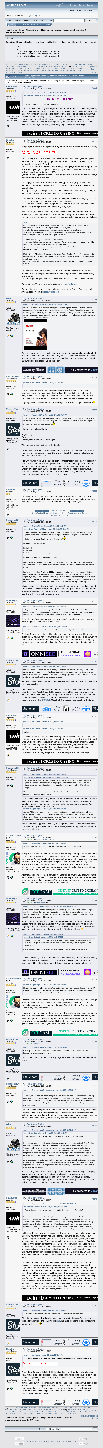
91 (31, 66)
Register (40, 24)
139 (38, 70)
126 (70, 68)
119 (45, 68)
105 (73, 66)
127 (74, 68)
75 (71, 64)
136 (27, 70)
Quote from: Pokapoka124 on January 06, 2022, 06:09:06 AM (44, 415)
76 (73, 64)
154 (13, 72)
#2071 (94, 769)
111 (17, 68)
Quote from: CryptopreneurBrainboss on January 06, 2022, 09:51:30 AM (49, 906)
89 (26, 66)
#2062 (94, 141)
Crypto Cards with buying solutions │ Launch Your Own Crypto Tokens (59, 513)
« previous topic (92, 65)
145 (60, 70)
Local (21, 30)
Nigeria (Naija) (32, 30)
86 (18, 66)
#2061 (94, 88)
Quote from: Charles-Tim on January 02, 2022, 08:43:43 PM (44, 93)
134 (20, 70)
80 (84, 64)
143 (52, 70)
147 (67, 70)
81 (6, 66)
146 (63, 70)
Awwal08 (10, 490)
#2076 (94, 1085)
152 (6, 72)
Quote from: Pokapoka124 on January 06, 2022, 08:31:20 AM (44, 627)
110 (13, 68)
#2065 (94, 410)
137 (31, 70)
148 (70, 70)
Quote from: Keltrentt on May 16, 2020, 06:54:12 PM (43, 937)
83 (11, 66)
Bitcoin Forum (11, 30)
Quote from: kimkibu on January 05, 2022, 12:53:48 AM (42, 722)
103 (65, 66)
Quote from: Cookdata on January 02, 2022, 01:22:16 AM (45, 96)
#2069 (94, 662)
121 (52, 68)
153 (9, 72)
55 (20, 64)
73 (66, 64)
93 (36, 66)
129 (81, 68)
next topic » (94, 67)
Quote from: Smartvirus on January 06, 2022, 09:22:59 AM (44, 843)
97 (47, 66)
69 (55, 64)
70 (58, 64)
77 (76, 64)
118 (42, 68)
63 (40, 64)
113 (24, 68)
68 (53, 64)
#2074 (94, 980)
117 (38, 68)
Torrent (41, 20)
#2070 (94, 717)
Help (19, 24)
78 (79, 64)
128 (78, 68)
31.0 (35, 20)
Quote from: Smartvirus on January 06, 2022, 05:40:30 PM (43, 1310)
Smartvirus (11, 86)
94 (39, 66)
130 (6, 70)
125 (67, 68)
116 (35, 68)
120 (49, 68)
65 (45, 64)
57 (25, 64)
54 (17, 64)
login (29, 16)
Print (94, 72)
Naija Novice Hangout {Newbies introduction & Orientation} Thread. (38, 1419)
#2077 (94, 1125)
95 (42, 66)
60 (32, 64)
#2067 (94, 521)
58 (27, 64)
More (48, 24)
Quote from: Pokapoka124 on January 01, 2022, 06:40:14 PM (44, 304)
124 (63, 68)
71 (61, 64)
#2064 (94, 378)
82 (8, 66)
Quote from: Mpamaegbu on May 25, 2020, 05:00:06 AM (42, 934)
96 (44, 66)
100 (55, 66)
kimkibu (10, 140)
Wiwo (8, 298)
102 (62, 66)
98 (49, 66)
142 (49, 70)
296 (19, 72)
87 (21, 66)
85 (16, 66)
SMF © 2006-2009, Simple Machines (61, 1441)
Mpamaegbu (12, 600)
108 (6, 68)
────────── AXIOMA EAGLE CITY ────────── (59, 515)
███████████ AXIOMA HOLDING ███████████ (59, 511)
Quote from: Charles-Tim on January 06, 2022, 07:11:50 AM (44, 526)
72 (63, 64)
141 (45, 70)
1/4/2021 (46, 700)
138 (35, 70)
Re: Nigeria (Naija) (35, 86)
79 (81, 64)
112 (20, 68)
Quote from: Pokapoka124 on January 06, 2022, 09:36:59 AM (44, 1047)
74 (68, 64)
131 (9, 70)
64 (43, 64)
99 (52, 66)
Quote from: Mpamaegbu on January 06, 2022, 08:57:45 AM (44, 666)
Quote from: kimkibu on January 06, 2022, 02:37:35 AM (42, 383)
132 (13, 70)
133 (17, 70)
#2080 (94, 1350)
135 (24, 70)
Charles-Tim (12, 409)
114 (27, 68)
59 (30, 64)
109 (9, 68)
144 (56, 70)
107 (81, 66)
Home (12, 24)
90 (29, 66)
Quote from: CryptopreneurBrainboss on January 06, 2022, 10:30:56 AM (49, 1090)
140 (42, 70)
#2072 (94, 837)
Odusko (10, 1349)
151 (81, 70)
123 (60, 68)
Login (33, 24)
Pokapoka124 (12, 376)
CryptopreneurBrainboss (18, 835)
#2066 (94, 491)
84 (13, 66)
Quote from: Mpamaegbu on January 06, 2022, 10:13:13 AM (44, 985)
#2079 (94, 1306)
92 (34, 66)
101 (58, 66)
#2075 (94, 1041)
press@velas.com (51, 292)
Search (26, 24)
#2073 (94, 901)
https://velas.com (70, 284)
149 (74, 70)
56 (22, 64)
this (58, 1321)
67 (50, 64)
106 (77, 66)
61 (35, 64)
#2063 (94, 300)
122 (56, 68)
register (37, 16)
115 (31, 68)
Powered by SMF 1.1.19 (36, 1441)
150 (78, 70)
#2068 (94, 602)
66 (48, 64)
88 (24, 66)
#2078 (94, 1199)
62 (38, 64)
